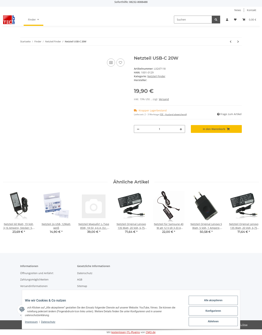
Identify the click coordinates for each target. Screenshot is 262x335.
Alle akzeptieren (210, 303)
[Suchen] (193, 19)
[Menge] (159, 129)
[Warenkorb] (249, 19)
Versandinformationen (34, 286)
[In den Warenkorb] (23, 54)
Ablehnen (210, 322)
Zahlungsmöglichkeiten (34, 279)
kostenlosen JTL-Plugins (125, 332)
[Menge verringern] (138, 129)
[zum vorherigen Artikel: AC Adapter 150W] (230, 41)
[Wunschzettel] (235, 19)
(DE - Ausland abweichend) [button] (173, 114)
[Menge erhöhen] (181, 129)
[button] (227, 19)
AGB (79, 279)
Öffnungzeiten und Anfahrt (36, 273)
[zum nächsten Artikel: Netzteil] (238, 41)
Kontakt (251, 10)
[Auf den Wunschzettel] (120, 63)
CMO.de (151, 332)
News (237, 10)
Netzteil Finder (156, 76)
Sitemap (82, 286)
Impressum (84, 292)
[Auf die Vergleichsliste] (111, 63)
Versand (164, 99)
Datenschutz (84, 273)
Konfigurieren (210, 312)
